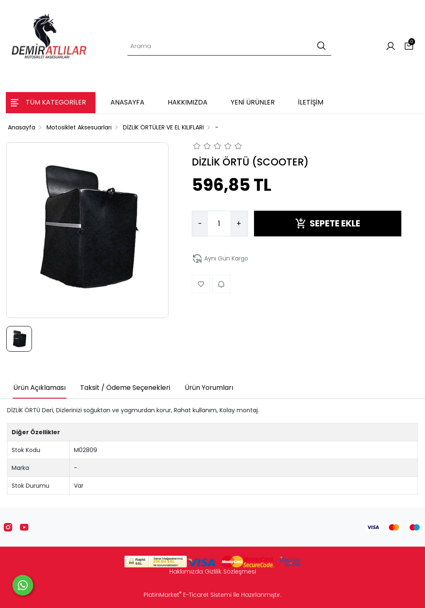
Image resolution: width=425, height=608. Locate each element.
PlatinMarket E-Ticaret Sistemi (188, 595)
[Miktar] (219, 223)
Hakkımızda (186, 571)
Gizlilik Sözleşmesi (230, 571)
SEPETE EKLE (327, 223)
